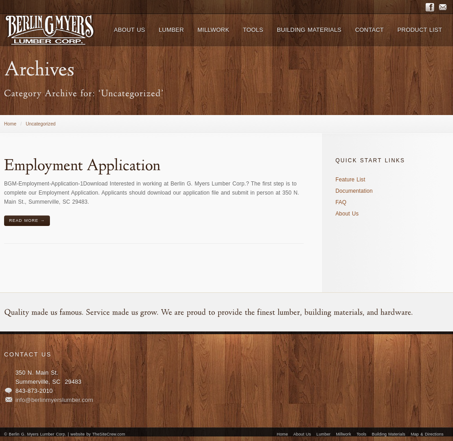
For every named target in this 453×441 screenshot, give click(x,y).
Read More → (27, 220)
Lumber (323, 434)
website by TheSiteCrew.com (97, 434)
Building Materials (388, 434)
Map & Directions (427, 434)
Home (10, 123)
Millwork (343, 434)
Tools (362, 434)
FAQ (340, 202)
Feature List (350, 179)
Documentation (354, 191)
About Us (347, 213)
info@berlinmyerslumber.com (54, 399)
